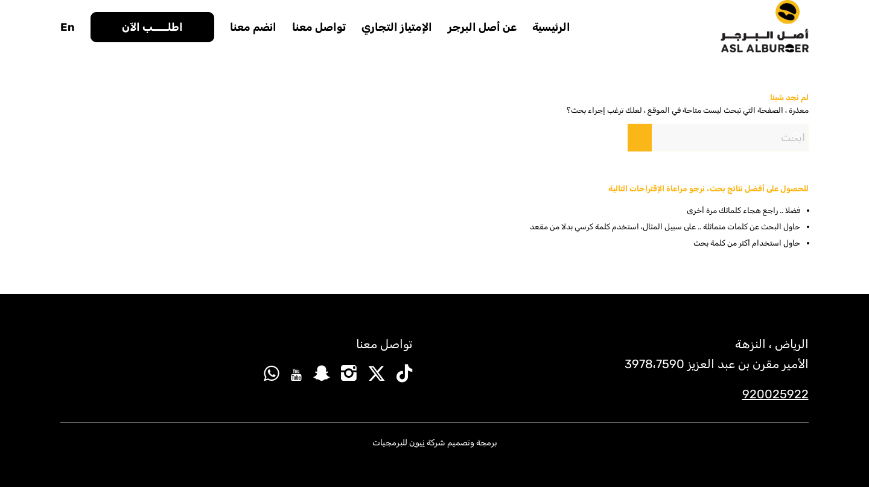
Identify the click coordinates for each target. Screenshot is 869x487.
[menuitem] (551, 27)
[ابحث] (718, 137)
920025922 (775, 394)
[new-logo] (765, 27)
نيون (417, 443)
